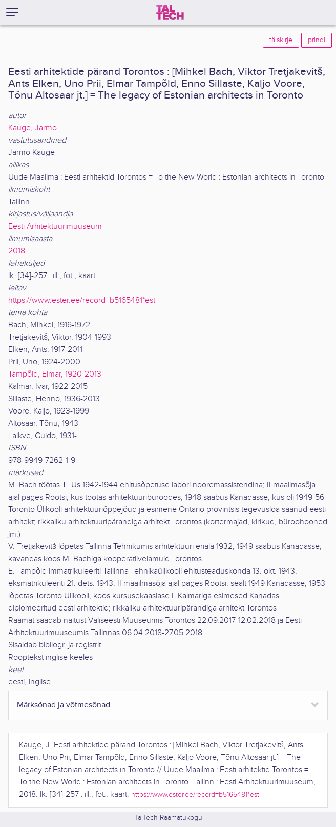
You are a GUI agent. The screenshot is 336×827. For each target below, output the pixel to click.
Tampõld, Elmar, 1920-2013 (54, 374)
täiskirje (280, 40)
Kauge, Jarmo (32, 128)
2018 (16, 251)
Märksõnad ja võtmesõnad (63, 705)
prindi (316, 40)
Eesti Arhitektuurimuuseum (55, 226)
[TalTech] (170, 12)
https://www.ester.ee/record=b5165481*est (81, 300)
